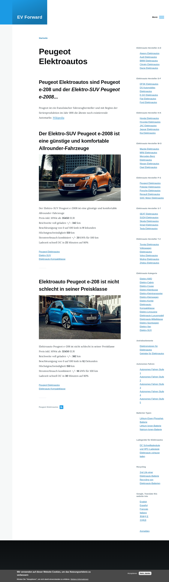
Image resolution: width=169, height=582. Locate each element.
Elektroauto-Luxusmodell (152, 315)
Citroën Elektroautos (150, 64)
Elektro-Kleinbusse (149, 290)
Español (144, 505)
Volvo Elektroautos (149, 255)
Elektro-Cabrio (147, 282)
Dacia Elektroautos (149, 68)
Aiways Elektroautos (149, 53)
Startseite (43, 38)
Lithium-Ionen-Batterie (150, 426)
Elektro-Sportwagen (149, 323)
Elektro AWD (146, 279)
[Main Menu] (157, 17)
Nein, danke (145, 573)
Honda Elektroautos (149, 118)
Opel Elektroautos (148, 167)
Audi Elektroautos (148, 57)
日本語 (143, 520)
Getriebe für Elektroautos (152, 353)
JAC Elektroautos (148, 126)
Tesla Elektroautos (149, 228)
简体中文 (144, 516)
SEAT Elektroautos (149, 214)
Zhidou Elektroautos (149, 263)
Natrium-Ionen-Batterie (151, 429)
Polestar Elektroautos (150, 187)
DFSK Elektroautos (149, 84)
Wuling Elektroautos (149, 259)
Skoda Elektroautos (149, 221)
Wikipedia (58, 117)
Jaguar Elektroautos (149, 129)
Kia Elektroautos (148, 133)
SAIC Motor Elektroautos (152, 198)
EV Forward (29, 17)
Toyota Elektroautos (149, 244)
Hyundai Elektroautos (150, 122)
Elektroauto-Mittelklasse (151, 319)
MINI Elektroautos (148, 152)
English (143, 502)
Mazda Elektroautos (149, 149)
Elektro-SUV (45, 255)
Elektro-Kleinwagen (149, 297)
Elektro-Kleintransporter (151, 293)
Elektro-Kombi (146, 301)
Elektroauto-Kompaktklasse (52, 259)
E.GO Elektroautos (149, 95)
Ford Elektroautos (148, 102)
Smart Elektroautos (149, 225)
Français (144, 509)
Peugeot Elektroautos (49, 252)
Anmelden (145, 531)
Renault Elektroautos (150, 194)
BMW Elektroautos (149, 61)
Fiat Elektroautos (148, 99)
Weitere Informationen (79, 579)
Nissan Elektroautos (149, 164)
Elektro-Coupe (147, 286)
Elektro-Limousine (148, 312)
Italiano (143, 513)
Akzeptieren (132, 573)
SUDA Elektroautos (149, 217)
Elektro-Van (145, 326)
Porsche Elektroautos (150, 190)
